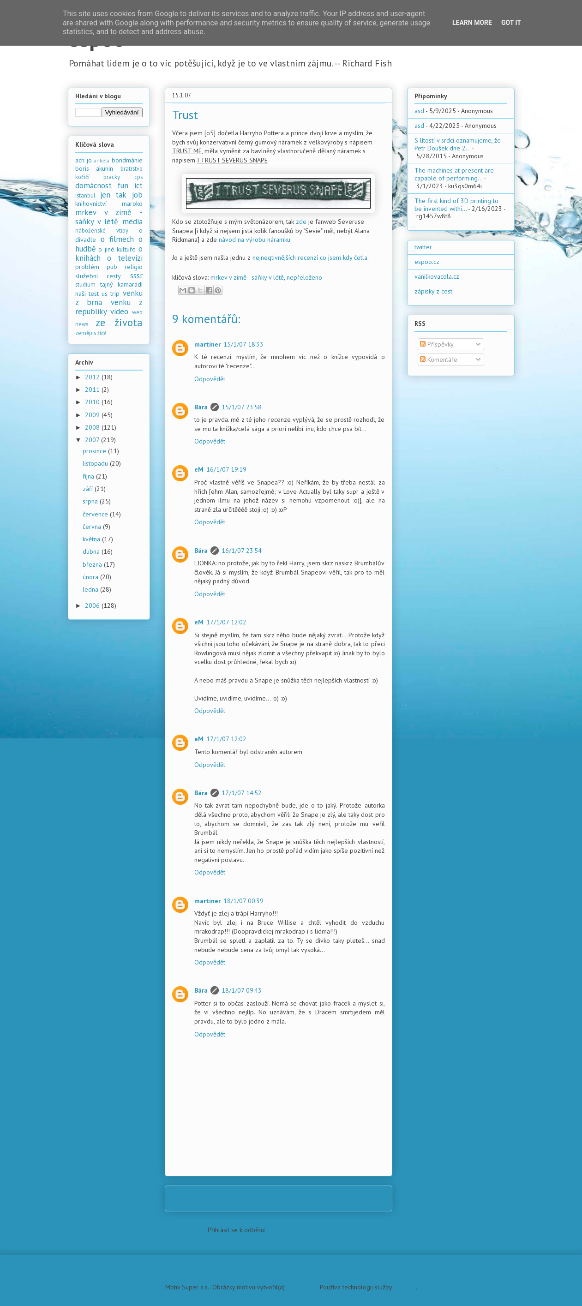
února (91, 577)
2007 (93, 440)
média (132, 221)
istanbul (85, 195)
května (92, 539)
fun (122, 185)
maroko (132, 203)
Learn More (472, 22)
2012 (93, 377)
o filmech (117, 239)
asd (419, 111)
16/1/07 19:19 (226, 469)
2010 (93, 402)
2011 (93, 389)
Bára (201, 407)
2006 (93, 605)
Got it (511, 22)
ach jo (83, 160)
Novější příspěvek (202, 1198)
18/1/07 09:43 (242, 990)
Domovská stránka (281, 1198)
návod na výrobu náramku (254, 239)
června (93, 526)
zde (301, 221)
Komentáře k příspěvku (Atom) (308, 1230)
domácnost (93, 185)
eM (199, 469)
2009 (93, 415)
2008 (93, 427)
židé (102, 333)
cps (138, 176)
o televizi (125, 258)
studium (85, 284)
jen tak (113, 195)
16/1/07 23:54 (242, 550)
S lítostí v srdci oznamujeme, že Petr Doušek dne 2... (457, 144)
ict (138, 185)
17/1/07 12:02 (226, 622)
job (137, 195)
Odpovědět (209, 379)
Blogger (405, 1287)
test (94, 293)
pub (112, 267)
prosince (95, 451)
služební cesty (98, 276)
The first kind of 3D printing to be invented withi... (456, 205)
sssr (136, 275)
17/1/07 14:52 (242, 793)
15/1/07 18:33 (243, 344)
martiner (207, 344)
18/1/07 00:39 (243, 901)
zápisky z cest (433, 291)
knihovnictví (91, 203)
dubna (92, 551)
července (96, 514)
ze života (119, 322)
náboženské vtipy (101, 230)
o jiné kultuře (117, 249)
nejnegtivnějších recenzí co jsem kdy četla (309, 257)
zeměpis (85, 332)
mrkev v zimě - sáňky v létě (247, 277)
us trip (111, 293)
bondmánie (127, 160)
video (119, 311)
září (89, 489)
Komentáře (438, 359)
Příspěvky (437, 344)
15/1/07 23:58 (242, 407)
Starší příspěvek (357, 1198)
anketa (101, 160)
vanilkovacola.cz (436, 276)
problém (87, 267)
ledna (91, 589)
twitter (423, 247)
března (93, 564)
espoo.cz (426, 262)
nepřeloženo (304, 277)
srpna (91, 501)
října (89, 476)
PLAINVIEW (302, 1287)
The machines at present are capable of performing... (454, 174)
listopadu (96, 463)
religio (134, 267)
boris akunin (94, 168)
